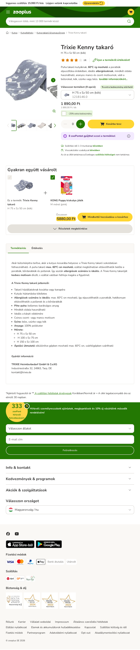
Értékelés (37, 249)
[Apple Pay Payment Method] (40, 563)
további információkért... (113, 79)
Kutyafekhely (27, 33)
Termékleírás (18, 249)
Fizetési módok (14, 633)
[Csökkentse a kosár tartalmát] (65, 124)
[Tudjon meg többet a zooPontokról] (128, 136)
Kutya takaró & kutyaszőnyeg (51, 33)
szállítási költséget (105, 155)
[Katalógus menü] (8, 12)
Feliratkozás (70, 451)
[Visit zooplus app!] (20, 547)
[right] (53, 80)
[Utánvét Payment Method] (71, 562)
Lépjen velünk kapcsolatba (61, 3)
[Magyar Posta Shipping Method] (30, 579)
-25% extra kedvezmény (80, 114)
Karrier (22, 622)
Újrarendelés (94, 3)
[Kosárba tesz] (111, 124)
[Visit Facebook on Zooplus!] (8, 534)
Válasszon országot (22, 501)
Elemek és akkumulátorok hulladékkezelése (55, 628)
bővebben (98, 146)
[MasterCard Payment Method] (20, 563)
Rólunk (10, 622)
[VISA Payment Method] (10, 563)
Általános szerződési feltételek (90, 622)
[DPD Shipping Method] (10, 579)
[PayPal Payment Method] (30, 563)
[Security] (14, 602)
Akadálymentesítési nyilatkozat (112, 633)
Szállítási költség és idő (113, 628)
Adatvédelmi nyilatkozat (63, 633)
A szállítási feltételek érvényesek (53, 394)
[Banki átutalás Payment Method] (56, 562)
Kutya (14, 33)
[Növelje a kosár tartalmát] (80, 124)
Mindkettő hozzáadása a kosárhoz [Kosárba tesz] (107, 218)
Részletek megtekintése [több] (70, 229)
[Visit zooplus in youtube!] (17, 534)
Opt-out (85, 633)
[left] (10, 80)
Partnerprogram (36, 633)
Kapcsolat (90, 628)
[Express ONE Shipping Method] (20, 579)
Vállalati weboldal (40, 622)
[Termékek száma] (73, 124)
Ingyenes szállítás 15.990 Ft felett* (26, 3)
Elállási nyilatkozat (16, 628)
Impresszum (62, 622)
